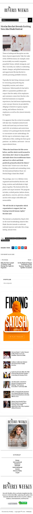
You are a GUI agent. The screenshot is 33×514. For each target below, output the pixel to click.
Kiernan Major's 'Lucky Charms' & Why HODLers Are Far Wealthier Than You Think (20, 354)
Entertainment (17, 467)
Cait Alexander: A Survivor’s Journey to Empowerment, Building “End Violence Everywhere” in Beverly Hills (19, 384)
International (17, 462)
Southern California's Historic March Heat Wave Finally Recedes (19, 363)
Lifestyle (24, 238)
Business (18, 238)
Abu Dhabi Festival (10, 238)
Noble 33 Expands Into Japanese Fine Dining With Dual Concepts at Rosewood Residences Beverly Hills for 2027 (20, 394)
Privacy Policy (17, 471)
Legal (17, 473)
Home (17, 460)
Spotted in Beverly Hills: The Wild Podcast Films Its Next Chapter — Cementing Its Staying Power (20, 373)
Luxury (17, 469)
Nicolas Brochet (5, 240)
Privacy (29, 511)
